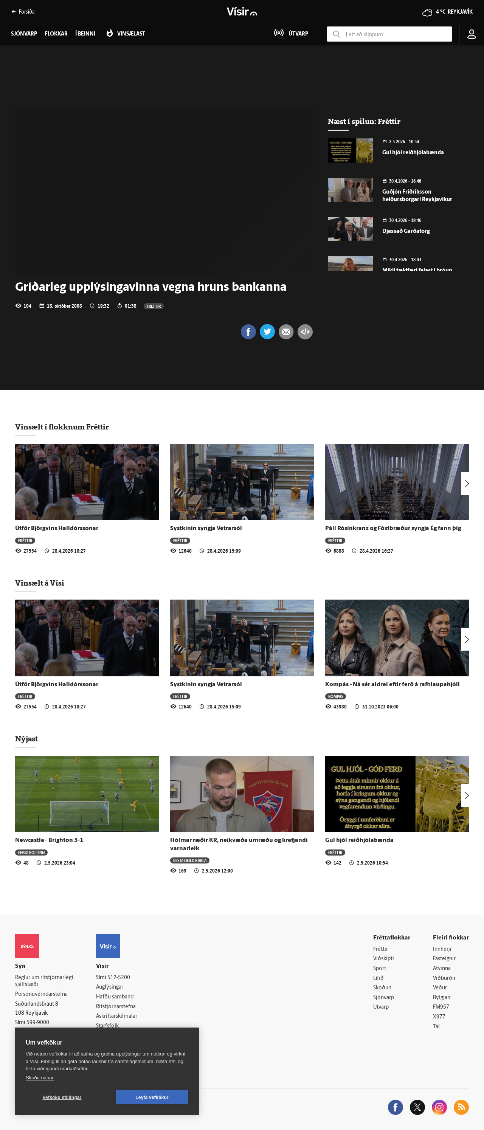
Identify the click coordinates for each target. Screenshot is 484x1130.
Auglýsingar (109, 987)
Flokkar (56, 34)
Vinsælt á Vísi (39, 583)
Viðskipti (383, 959)
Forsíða (22, 12)
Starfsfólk (107, 1026)
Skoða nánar (40, 1077)
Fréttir (154, 306)
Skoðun (382, 988)
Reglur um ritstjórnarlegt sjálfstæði (44, 981)
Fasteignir (444, 959)
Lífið (378, 978)
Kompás (335, 696)
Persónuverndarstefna (41, 994)
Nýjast (26, 738)
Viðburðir (444, 978)
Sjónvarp (383, 998)
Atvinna (442, 969)
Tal (436, 1027)
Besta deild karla (189, 860)
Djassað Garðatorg (406, 231)
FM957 (441, 1007)
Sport (379, 969)
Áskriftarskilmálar (116, 1016)
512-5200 (118, 978)
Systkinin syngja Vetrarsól (206, 528)
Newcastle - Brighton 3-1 (49, 840)
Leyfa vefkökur (152, 1097)
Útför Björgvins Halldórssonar (56, 528)
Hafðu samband (114, 997)
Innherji (442, 949)
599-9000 (37, 1023)
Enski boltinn (31, 852)
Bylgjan (441, 998)
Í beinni (85, 34)
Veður (440, 988)
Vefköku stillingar (62, 1097)
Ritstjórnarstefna (116, 1007)
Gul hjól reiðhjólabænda (413, 153)
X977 (439, 1017)
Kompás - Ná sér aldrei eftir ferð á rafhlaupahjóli (392, 685)
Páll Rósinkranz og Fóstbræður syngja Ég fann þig (393, 528)
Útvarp (381, 1007)
